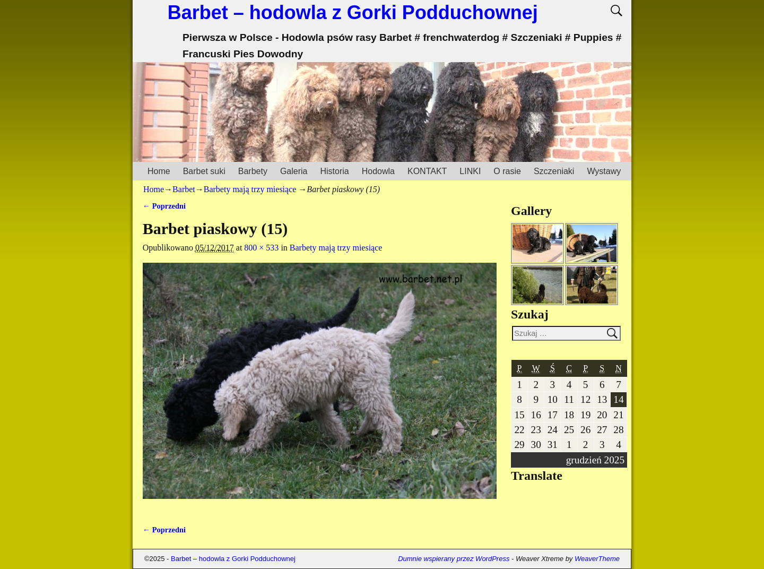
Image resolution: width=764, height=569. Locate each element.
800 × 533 (261, 247)
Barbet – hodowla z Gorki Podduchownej (353, 12)
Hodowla (378, 171)
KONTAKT (427, 171)
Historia (334, 171)
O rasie (507, 171)
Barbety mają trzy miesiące (250, 189)
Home (158, 171)
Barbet (183, 189)
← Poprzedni (164, 206)
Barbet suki (204, 171)
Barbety (252, 171)
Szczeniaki (554, 171)
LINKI (470, 171)
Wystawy (604, 171)
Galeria (294, 171)
